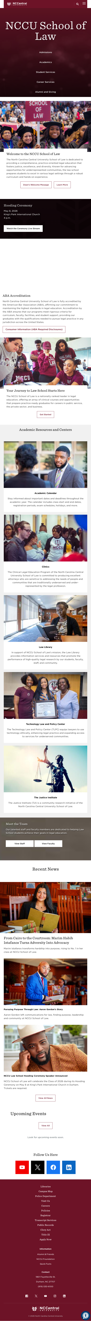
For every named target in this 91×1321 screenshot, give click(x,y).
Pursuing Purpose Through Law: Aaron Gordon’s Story (33, 1009)
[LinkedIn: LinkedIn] (69, 1167)
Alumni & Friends (45, 1254)
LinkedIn (64, 1295)
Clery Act (45, 1230)
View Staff (19, 844)
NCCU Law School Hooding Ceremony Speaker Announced (36, 1076)
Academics (45, 62)
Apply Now (46, 1239)
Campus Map (46, 1191)
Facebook (26, 1295)
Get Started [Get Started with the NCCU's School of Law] (45, 414)
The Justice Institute (45, 797)
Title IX (45, 1234)
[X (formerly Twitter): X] (37, 1167)
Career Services (45, 82)
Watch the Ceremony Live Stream (23, 228)
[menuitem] (26, 1296)
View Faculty (48, 844)
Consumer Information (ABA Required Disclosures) (34, 329)
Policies (45, 1210)
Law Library (45, 647)
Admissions (45, 52)
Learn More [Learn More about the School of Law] (64, 185)
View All (45, 1126)
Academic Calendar (45, 493)
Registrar (45, 1215)
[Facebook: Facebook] (53, 1167)
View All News (45, 1098)
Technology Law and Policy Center (45, 724)
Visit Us (45, 1201)
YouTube (45, 1295)
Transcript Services (45, 1220)
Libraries (46, 1186)
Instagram (54, 1295)
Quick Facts (45, 1264)
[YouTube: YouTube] (22, 1167)
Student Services (45, 72)
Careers (45, 1206)
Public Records (45, 1225)
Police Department (45, 1196)
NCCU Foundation (46, 1259)
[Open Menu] (84, 4)
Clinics (45, 566)
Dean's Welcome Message (36, 185)
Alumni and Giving (45, 92)
